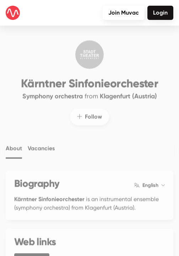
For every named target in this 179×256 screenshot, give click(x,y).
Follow (89, 112)
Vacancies (41, 144)
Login (160, 12)
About (14, 144)
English (149, 181)
